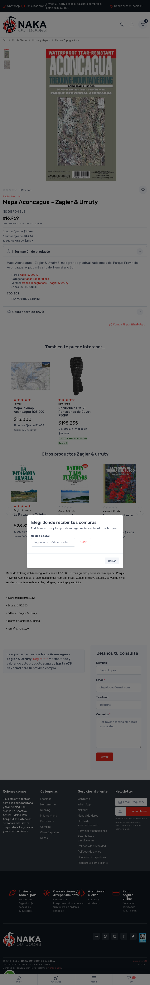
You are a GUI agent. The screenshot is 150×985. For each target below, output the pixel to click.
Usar (83, 542)
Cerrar (112, 560)
